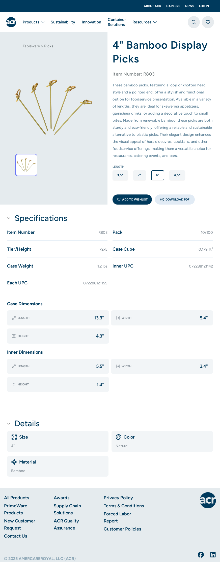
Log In (204, 6)
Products (34, 22)
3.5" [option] (120, 175)
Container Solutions (117, 22)
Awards (61, 478)
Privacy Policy (118, 478)
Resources (144, 22)
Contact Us (15, 516)
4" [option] (158, 175)
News (189, 6)
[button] (175, 199)
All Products (16, 478)
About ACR (152, 6)
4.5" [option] (177, 175)
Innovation (91, 22)
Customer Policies (122, 509)
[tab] (26, 165)
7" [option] (140, 175)
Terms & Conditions (124, 486)
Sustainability (63, 22)
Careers (173, 6)
